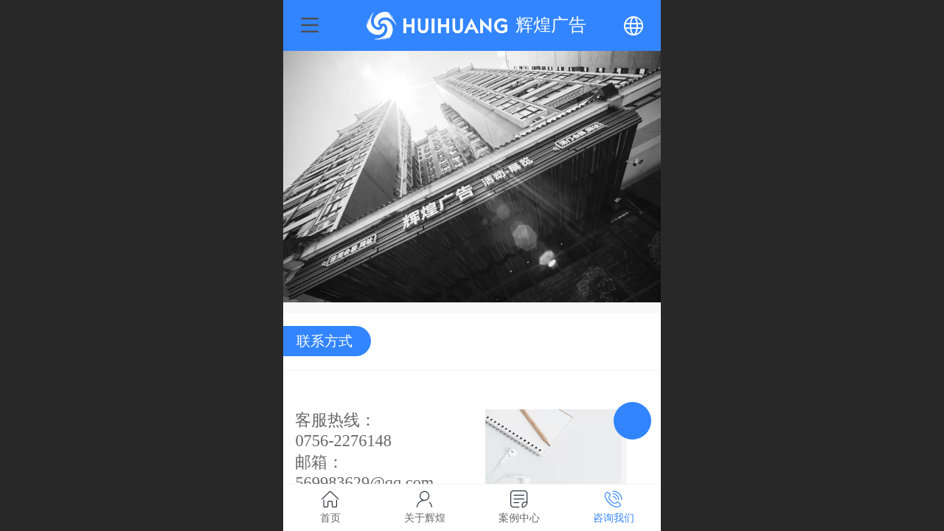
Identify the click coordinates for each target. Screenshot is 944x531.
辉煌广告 (551, 25)
